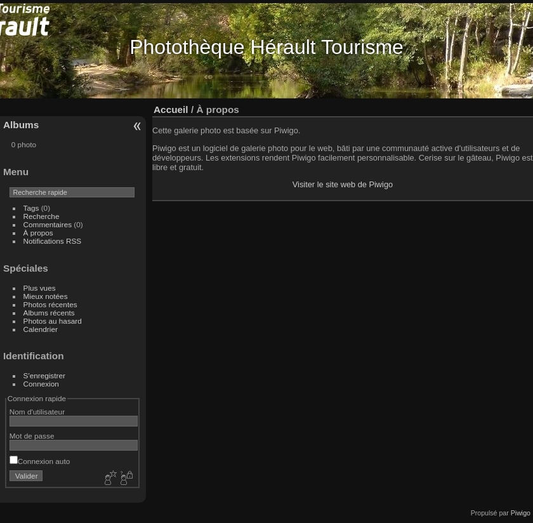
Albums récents (49, 312)
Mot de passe (32, 436)
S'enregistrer (44, 375)
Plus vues (39, 288)
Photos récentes (50, 304)
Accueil (171, 109)
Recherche (41, 216)
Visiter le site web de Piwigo (343, 184)
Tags (31, 208)
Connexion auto (40, 461)
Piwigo (520, 513)
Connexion (41, 384)
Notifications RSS (52, 241)
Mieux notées (45, 296)
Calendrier (40, 329)
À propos (38, 232)
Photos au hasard (52, 321)
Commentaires (47, 224)
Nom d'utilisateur (37, 411)
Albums (21, 124)
